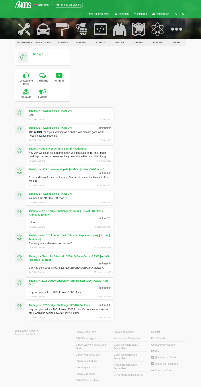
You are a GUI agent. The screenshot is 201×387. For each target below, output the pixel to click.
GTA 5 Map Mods (85, 373)
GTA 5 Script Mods (86, 361)
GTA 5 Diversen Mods (88, 380)
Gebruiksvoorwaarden (163, 344)
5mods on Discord (163, 370)
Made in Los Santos (26, 334)
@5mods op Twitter (164, 357)
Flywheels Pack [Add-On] (56, 110)
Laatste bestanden (124, 331)
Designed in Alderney (27, 330)
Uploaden (122, 13)
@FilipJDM (35, 132)
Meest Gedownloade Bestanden (125, 356)
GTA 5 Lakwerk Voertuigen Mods (91, 346)
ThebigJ (37, 54)
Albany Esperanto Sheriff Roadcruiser (64, 148)
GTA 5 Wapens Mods (88, 354)
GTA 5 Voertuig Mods (88, 338)
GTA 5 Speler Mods (87, 367)
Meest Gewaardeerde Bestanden (126, 346)
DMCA (155, 351)
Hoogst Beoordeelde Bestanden (125, 366)
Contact (155, 331)
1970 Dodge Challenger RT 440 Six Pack (65, 305)
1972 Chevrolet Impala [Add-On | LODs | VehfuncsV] (72, 169)
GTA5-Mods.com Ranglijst (128, 374)
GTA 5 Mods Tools (86, 331)
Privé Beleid (158, 338)
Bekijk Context (37, 119)
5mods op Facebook (164, 363)
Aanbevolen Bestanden (127, 338)
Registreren (160, 13)
